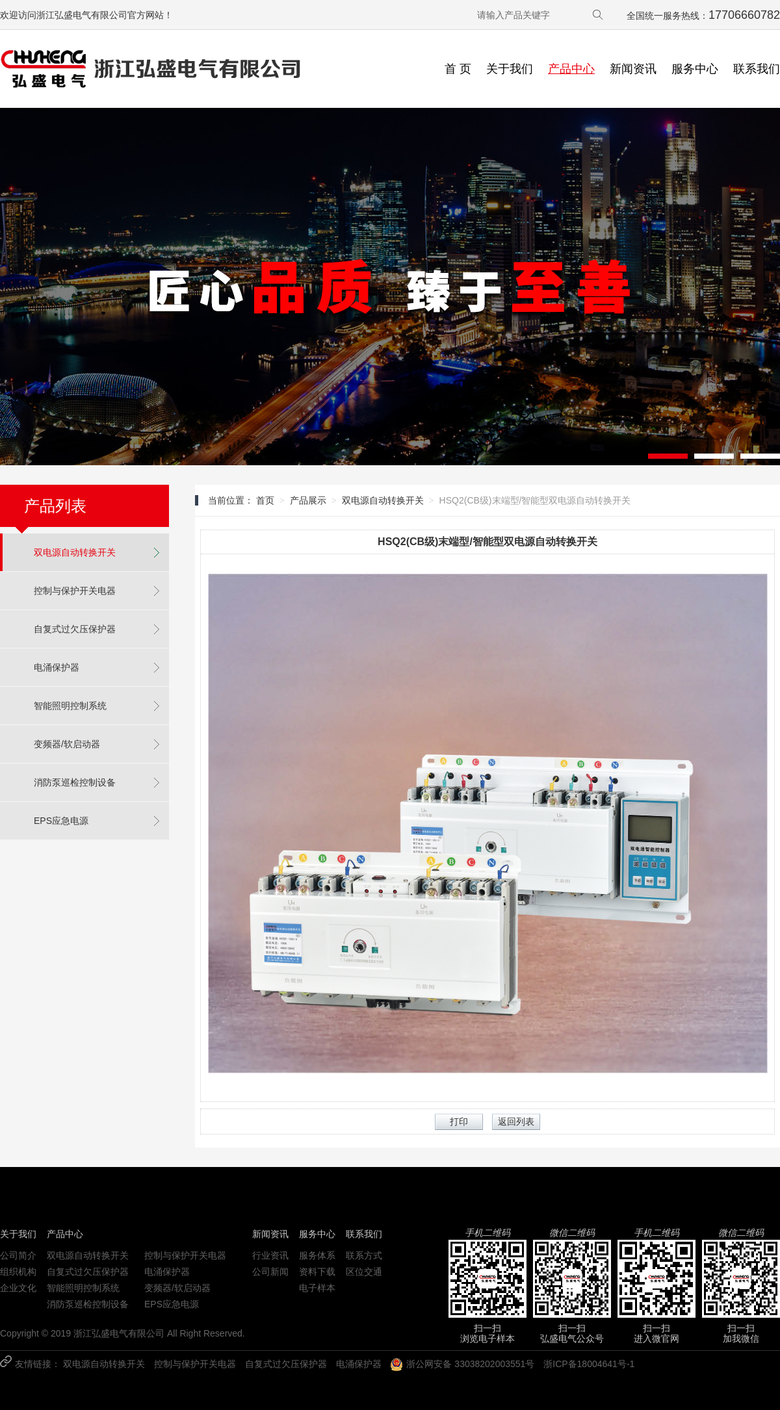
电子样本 (317, 1288)
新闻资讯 (633, 68)
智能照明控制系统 (70, 705)
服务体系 (317, 1255)
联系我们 (756, 68)
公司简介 (18, 1255)
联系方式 (364, 1255)
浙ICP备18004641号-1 (588, 1364)
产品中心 (571, 68)
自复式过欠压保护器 (75, 629)
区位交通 (364, 1271)
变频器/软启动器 (67, 744)
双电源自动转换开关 (75, 552)
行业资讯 (270, 1255)
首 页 (458, 68)
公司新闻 (270, 1271)
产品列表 (55, 506)
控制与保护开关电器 (75, 590)
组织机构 (18, 1271)
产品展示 (308, 500)
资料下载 (317, 1271)
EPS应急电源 (61, 820)
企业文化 (18, 1288)
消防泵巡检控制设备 (75, 782)
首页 (265, 500)
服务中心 (694, 68)
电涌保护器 (56, 667)
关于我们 (509, 68)
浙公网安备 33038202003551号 (462, 1364)
